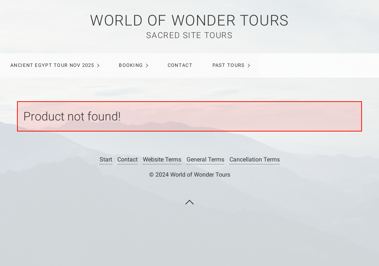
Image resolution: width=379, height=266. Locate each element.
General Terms (205, 159)
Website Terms (162, 159)
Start (106, 159)
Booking (131, 65)
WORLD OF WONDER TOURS (189, 20)
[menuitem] (54, 65)
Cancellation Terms (254, 159)
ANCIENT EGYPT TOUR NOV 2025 (52, 65)
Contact (180, 65)
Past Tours (228, 65)
